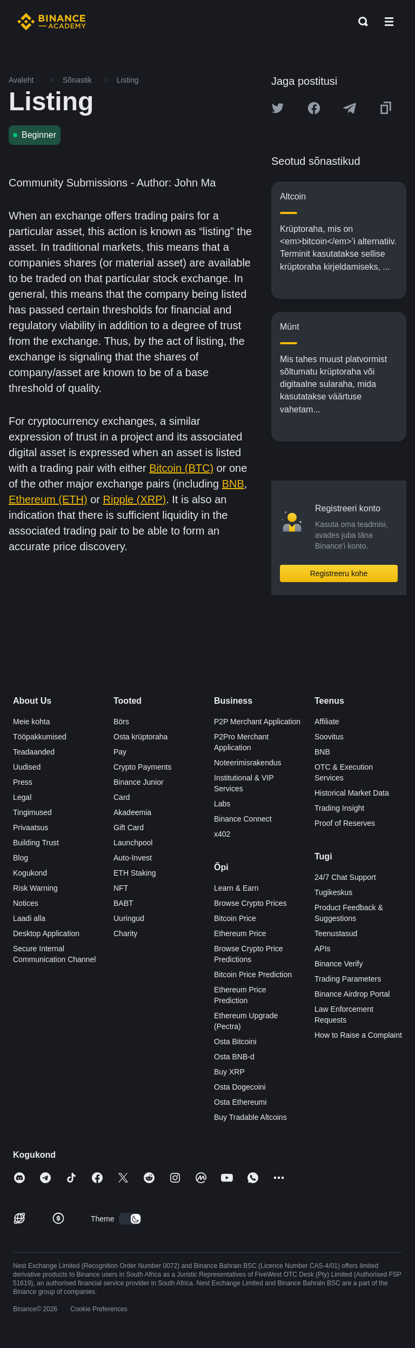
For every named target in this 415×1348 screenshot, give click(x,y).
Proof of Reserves (344, 823)
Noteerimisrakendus (248, 762)
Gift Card (128, 827)
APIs (322, 948)
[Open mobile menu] (389, 21)
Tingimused (32, 812)
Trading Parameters (347, 979)
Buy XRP (229, 1071)
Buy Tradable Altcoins (250, 1117)
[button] (389, 21)
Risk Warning (35, 888)
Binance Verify (338, 963)
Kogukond (30, 873)
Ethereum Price (240, 933)
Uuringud (128, 918)
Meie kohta (31, 721)
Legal (22, 797)
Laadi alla (29, 918)
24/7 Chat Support (345, 877)
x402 (222, 834)
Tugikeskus (333, 892)
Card (121, 797)
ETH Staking (134, 873)
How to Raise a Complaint (358, 1035)
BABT (123, 903)
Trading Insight (339, 808)
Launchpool (132, 842)
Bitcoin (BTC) (181, 468)
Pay (119, 752)
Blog (20, 857)
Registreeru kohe (339, 573)
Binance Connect (243, 819)
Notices (25, 903)
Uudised (27, 767)
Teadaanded (34, 752)
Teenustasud (335, 933)
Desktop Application (46, 933)
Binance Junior (138, 782)
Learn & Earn (236, 888)
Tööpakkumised (39, 736)
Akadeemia (132, 812)
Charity (125, 933)
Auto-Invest (132, 857)
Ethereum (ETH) (48, 499)
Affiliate (326, 721)
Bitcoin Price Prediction (253, 974)
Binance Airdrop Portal (352, 994)
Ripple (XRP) (134, 499)
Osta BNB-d (234, 1056)
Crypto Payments (142, 767)
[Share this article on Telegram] (349, 108)
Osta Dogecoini (240, 1087)
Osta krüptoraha (140, 736)
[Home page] (51, 21)
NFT (120, 888)
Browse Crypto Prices (250, 903)
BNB (233, 484)
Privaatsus (30, 827)
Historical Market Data (351, 793)
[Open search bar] (360, 21)
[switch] (130, 1219)
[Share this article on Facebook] (313, 108)
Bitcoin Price (235, 918)
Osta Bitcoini (235, 1041)
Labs (222, 803)
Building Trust (36, 842)
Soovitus (329, 736)
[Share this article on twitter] (277, 108)
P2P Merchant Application (257, 721)
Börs (121, 721)
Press (22, 782)
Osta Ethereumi (240, 1102)
